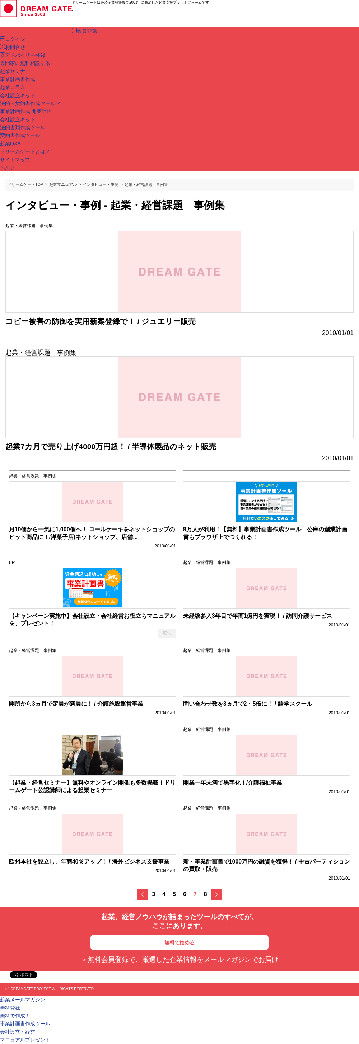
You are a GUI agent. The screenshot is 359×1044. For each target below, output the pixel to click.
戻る (142, 894)
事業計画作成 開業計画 (26, 111)
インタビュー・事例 (100, 184)
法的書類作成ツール (22, 127)
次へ (216, 894)
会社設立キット (17, 119)
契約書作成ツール (20, 135)
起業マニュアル (63, 184)
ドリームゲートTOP (25, 184)
